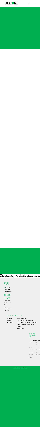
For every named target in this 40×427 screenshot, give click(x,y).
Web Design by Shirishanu (20, 367)
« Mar (30, 357)
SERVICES (8, 292)
